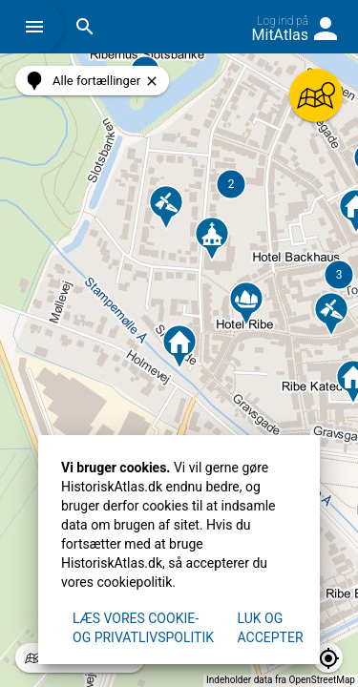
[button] (39, 26)
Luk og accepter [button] (271, 628)
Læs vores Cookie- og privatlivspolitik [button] (143, 628)
